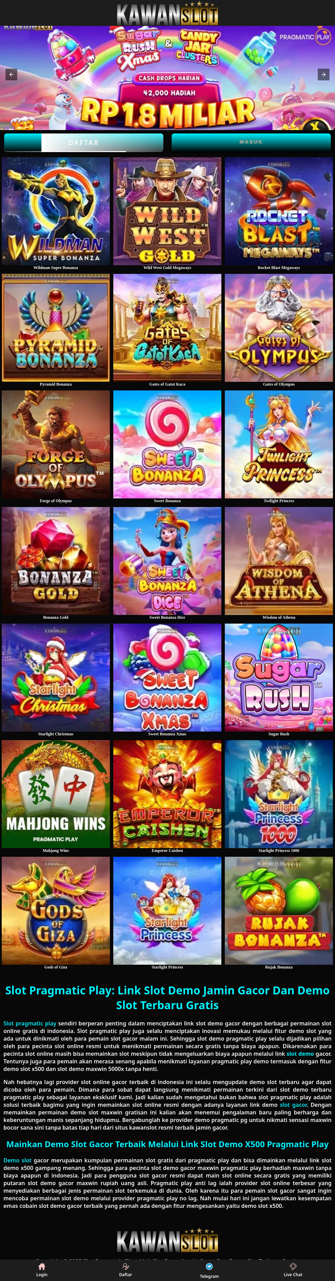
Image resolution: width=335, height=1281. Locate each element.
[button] (11, 74)
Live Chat (293, 1270)
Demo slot (17, 1160)
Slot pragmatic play (29, 1023)
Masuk (251, 142)
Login (42, 1270)
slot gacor (293, 1105)
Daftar (83, 142)
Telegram (209, 1270)
